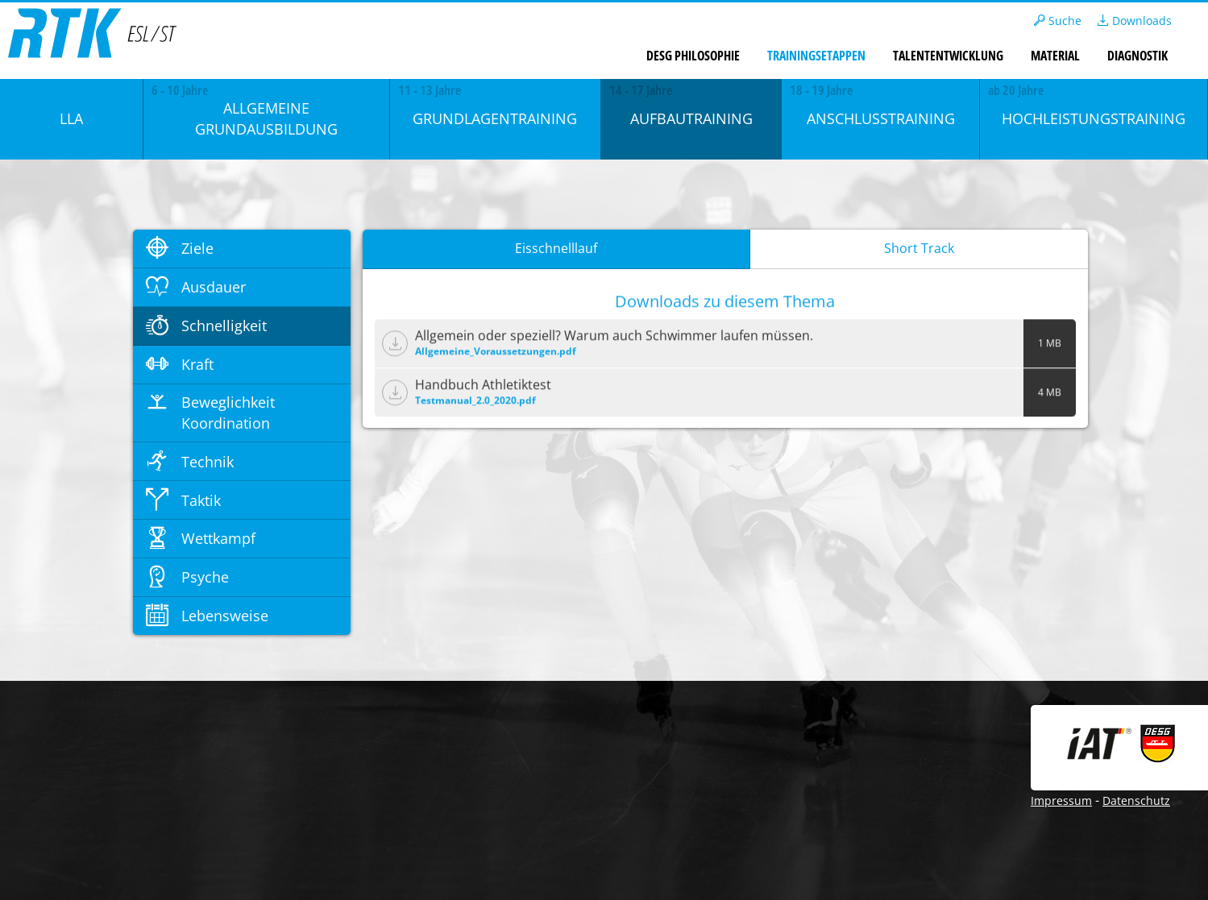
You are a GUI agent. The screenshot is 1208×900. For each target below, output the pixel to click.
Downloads (1135, 20)
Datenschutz (1136, 800)
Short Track (919, 248)
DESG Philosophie (693, 55)
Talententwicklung (948, 55)
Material (1055, 55)
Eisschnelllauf (556, 248)
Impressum (1061, 800)
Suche (1057, 20)
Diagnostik (1137, 55)
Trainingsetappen (816, 55)
